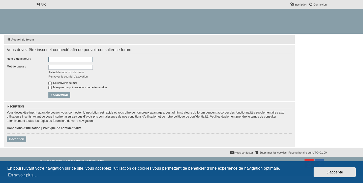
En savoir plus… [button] (23, 175)
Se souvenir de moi (62, 82)
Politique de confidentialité (62, 128)
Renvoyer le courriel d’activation (68, 76)
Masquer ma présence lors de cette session (77, 87)
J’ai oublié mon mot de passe (66, 72)
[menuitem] (41, 5)
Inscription (16, 139)
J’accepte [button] (334, 172)
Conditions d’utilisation (23, 128)
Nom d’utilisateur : (19, 58)
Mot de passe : (16, 66)
